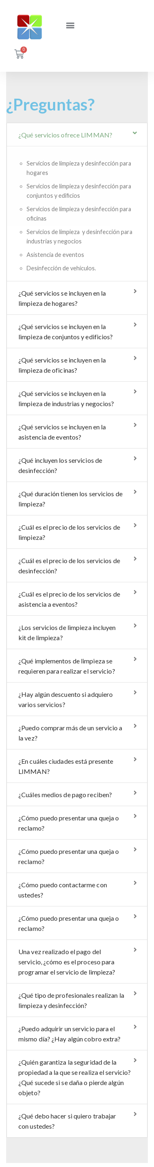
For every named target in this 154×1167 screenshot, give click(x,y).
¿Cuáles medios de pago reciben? (65, 794)
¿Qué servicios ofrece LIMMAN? (65, 135)
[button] (70, 20)
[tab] (77, 134)
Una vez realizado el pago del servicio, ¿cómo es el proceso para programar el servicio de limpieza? (66, 962)
